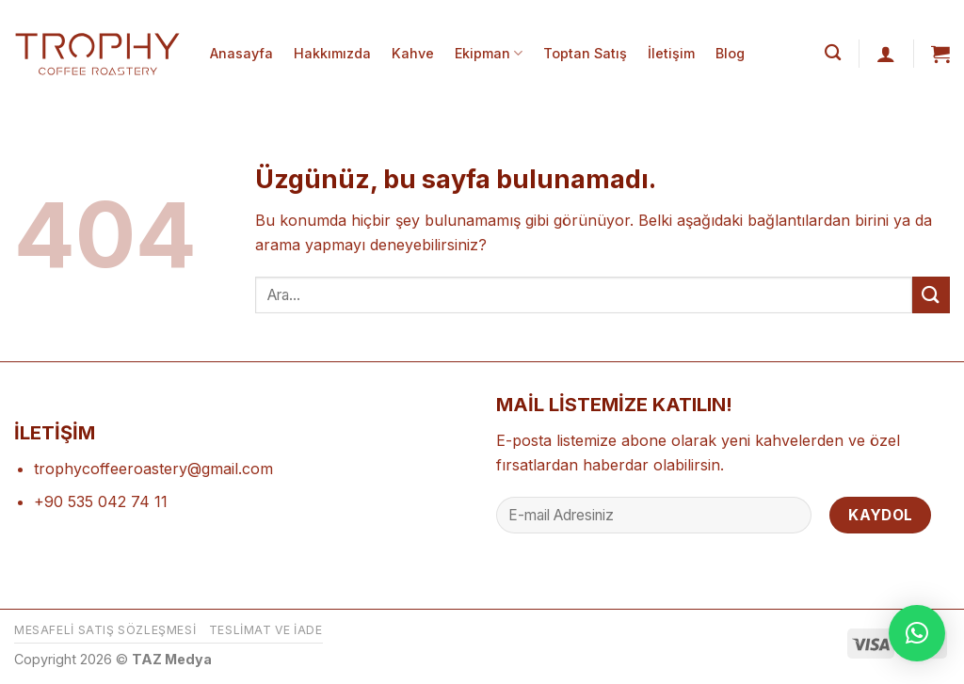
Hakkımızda (332, 53)
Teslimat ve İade (266, 630)
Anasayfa (241, 53)
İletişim (671, 53)
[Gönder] (931, 295)
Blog (730, 53)
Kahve (413, 53)
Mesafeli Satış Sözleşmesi (105, 630)
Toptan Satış (585, 53)
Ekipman (488, 53)
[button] (917, 633)
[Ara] (833, 53)
